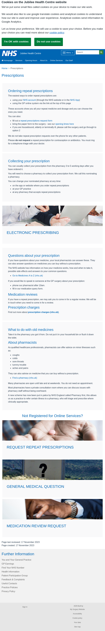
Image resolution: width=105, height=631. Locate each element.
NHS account (29, 100)
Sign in (24, 607)
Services (18, 60)
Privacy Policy (8, 591)
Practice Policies (10, 587)
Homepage (7, 60)
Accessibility (77, 614)
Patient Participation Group (15, 575)
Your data (77, 622)
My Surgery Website (77, 609)
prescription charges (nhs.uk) (43, 312)
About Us (43, 60)
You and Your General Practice (16, 560)
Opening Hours (31, 60)
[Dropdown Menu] (68, 52)
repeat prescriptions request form (36, 121)
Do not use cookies (48, 41)
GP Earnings (8, 564)
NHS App (74, 100)
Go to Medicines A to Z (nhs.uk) (27, 275)
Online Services (56, 60)
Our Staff (69, 60)
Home (5, 68)
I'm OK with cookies (16, 41)
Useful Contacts (9, 583)
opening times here (64, 124)
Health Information (10, 571)
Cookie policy (77, 618)
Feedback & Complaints (13, 579)
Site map (77, 627)
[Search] (87, 52)
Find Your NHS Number (13, 568)
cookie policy (56, 32)
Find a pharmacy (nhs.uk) (24, 378)
